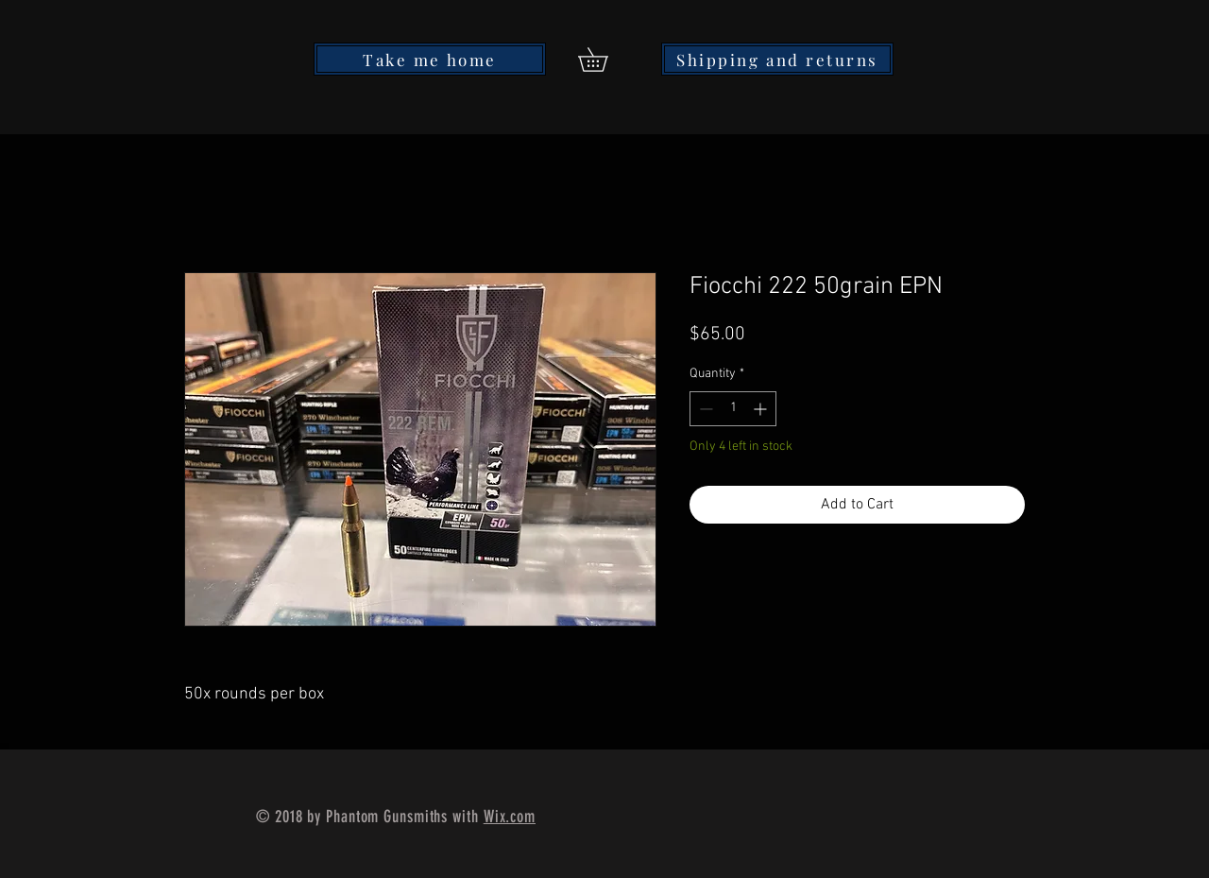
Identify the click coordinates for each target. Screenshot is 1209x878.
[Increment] (762, 408)
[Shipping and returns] (777, 59)
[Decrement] (704, 408)
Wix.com (510, 816)
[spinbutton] (733, 408)
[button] (604, 59)
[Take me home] (430, 59)
